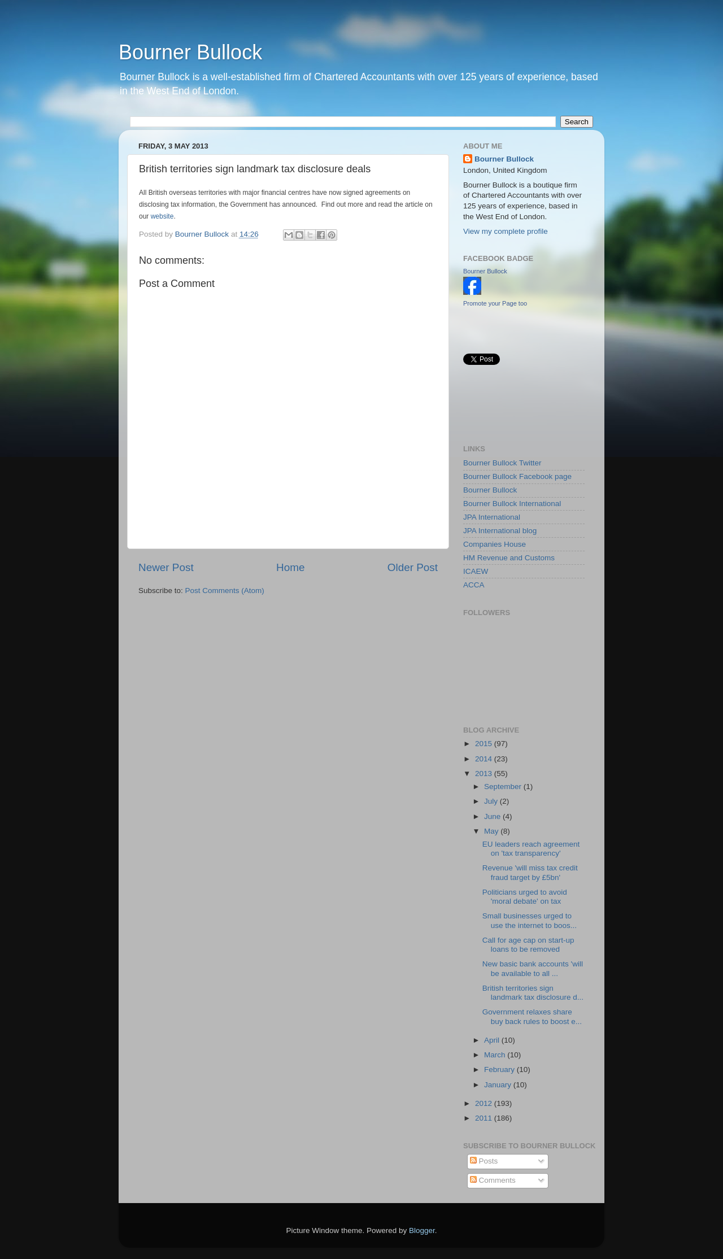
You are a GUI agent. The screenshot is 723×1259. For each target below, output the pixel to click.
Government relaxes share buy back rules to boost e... (532, 1016)
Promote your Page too (495, 303)
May (492, 831)
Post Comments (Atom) (224, 590)
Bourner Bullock (190, 52)
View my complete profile (505, 231)
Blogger (422, 1230)
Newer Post (166, 567)
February (500, 1069)
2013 (484, 773)
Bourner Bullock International (512, 503)
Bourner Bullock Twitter (502, 463)
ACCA (474, 585)
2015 (484, 743)
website (162, 216)
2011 (484, 1118)
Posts (484, 1161)
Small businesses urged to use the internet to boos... (529, 920)
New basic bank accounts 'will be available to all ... (532, 968)
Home (290, 567)
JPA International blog (500, 530)
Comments (493, 1180)
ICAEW (475, 571)
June (493, 816)
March (495, 1055)
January (498, 1085)
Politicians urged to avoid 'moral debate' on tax (524, 896)
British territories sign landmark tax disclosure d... (532, 992)
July (492, 801)
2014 (484, 759)
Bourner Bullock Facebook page (517, 476)
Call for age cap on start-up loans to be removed (528, 944)
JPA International (491, 517)
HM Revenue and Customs (509, 558)
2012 (484, 1103)
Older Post (412, 567)
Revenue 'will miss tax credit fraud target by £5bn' (530, 872)
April (493, 1040)
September (504, 786)
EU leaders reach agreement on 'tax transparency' (531, 848)
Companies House (494, 544)
